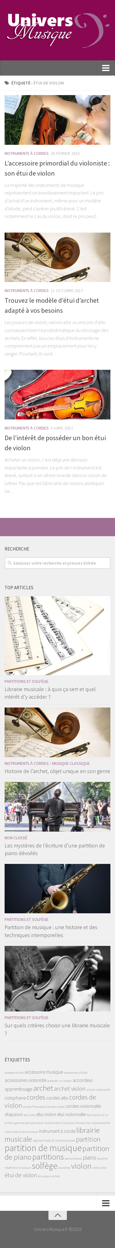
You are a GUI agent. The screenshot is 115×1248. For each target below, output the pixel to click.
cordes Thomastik (34, 1107)
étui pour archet (49, 1176)
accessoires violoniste (25, 1080)
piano (89, 1157)
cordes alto (57, 1098)
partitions (48, 1157)
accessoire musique (44, 1072)
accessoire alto (14, 1073)
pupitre (102, 1159)
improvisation (100, 1123)
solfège (44, 1166)
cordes (36, 1097)
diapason (14, 1114)
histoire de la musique (59, 1123)
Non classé (16, 837)
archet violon (70, 1088)
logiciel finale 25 (43, 1141)
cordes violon (56, 1107)
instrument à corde (57, 1131)
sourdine (64, 1168)
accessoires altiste (75, 1073)
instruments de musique (21, 1132)
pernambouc (73, 1159)
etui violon (46, 1114)
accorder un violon (59, 1081)
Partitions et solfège (26, 681)
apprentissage (18, 1089)
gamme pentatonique (29, 1123)
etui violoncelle (71, 1114)
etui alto (29, 1115)
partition (88, 1139)
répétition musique (18, 1168)
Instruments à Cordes (27, 153)
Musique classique (71, 763)
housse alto (82, 1123)
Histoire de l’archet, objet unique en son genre (57, 771)
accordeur (83, 1080)
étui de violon (21, 1175)
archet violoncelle (98, 1090)
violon (81, 1166)
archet (43, 1088)
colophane (15, 1098)
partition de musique (43, 1148)
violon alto (99, 1168)
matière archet (65, 1141)
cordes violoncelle (83, 1106)
